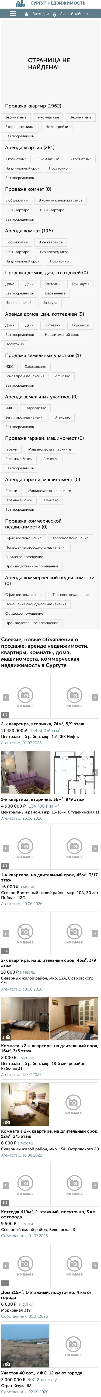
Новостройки (57, 127)
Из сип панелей (18, 303)
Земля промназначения (24, 376)
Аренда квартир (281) (29, 147)
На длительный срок (22, 168)
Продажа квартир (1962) (33, 106)
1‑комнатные (15, 117)
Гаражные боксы (18, 459)
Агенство (62, 376)
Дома (9, 284)
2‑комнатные (48, 117)
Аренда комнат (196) (29, 231)
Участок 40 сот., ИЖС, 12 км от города (41, 1373)
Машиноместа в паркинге (49, 449)
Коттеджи (53, 284)
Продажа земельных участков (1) (43, 355)
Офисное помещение (23, 538)
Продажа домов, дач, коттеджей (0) (46, 273)
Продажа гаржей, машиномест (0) (44, 438)
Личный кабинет (71, 14)
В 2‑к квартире (17, 210)
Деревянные (55, 293)
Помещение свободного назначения (35, 547)
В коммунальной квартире (60, 200)
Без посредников (19, 136)
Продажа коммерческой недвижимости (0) (33, 524)
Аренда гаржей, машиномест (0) (42, 479)
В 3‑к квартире (52, 210)
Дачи (29, 284)
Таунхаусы (80, 284)
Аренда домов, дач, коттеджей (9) (44, 314)
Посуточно (58, 168)
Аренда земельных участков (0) (41, 397)
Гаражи (11, 449)
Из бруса (50, 303)
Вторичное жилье (19, 127)
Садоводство (35, 367)
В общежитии (16, 200)
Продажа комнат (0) (28, 189)
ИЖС (9, 367)
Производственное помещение (31, 566)
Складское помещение (24, 557)
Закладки (36, 14)
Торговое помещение (71, 538)
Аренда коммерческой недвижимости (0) (50, 580)
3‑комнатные (80, 117)
